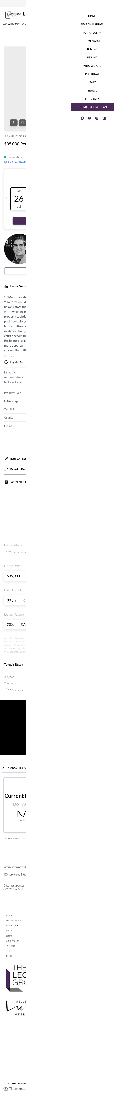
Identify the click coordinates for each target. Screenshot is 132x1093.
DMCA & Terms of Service (103, 1088)
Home (9, 889)
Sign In (119, 3)
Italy (8, 924)
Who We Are (12, 914)
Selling (9, 909)
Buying (9, 904)
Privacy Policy (79, 1088)
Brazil (9, 929)
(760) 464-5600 (66, 1036)
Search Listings (13, 894)
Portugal (10, 919)
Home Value (12, 899)
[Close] (124, 1060)
